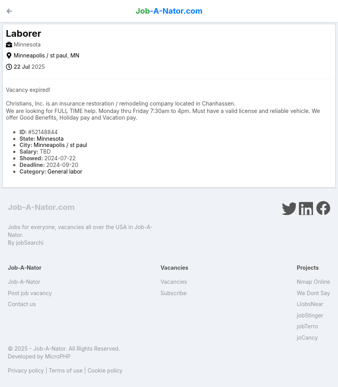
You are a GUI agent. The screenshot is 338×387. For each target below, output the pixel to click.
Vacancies (174, 281)
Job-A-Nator (24, 281)
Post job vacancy (30, 293)
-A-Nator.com (169, 11)
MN (74, 55)
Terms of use (66, 370)
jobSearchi (29, 242)
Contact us (22, 304)
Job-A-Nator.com (41, 207)
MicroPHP (58, 356)
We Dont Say (313, 293)
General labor (65, 171)
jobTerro (307, 326)
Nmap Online (313, 281)
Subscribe (174, 293)
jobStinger (310, 315)
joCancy (307, 337)
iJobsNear (310, 304)
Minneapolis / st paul (40, 55)
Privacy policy (26, 370)
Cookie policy (105, 370)
